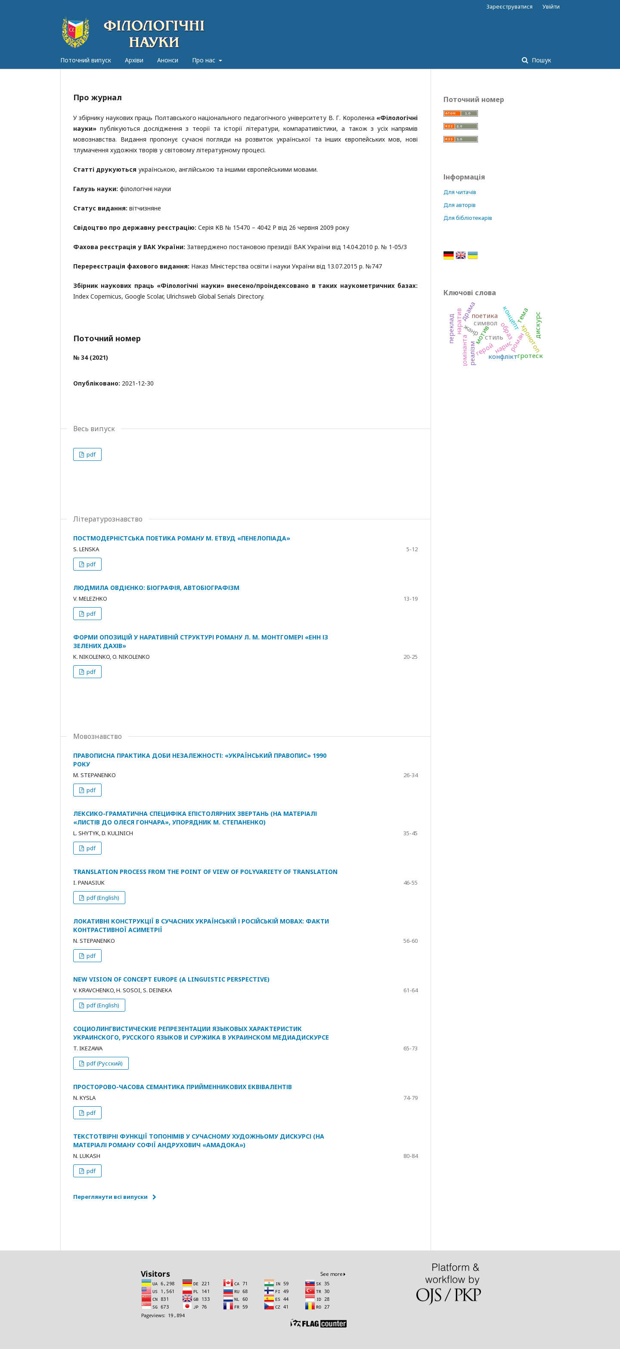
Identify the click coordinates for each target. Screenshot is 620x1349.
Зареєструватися (510, 6)
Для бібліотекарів (467, 218)
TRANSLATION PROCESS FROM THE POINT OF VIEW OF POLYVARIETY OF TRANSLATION (205, 871)
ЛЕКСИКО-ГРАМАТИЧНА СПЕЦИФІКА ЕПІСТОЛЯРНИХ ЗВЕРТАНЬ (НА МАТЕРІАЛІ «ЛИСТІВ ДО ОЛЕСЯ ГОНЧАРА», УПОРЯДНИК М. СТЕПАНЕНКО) (195, 817)
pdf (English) (102, 897)
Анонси (167, 60)
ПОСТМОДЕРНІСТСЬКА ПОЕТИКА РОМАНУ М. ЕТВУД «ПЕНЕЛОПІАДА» (181, 538)
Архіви (134, 60)
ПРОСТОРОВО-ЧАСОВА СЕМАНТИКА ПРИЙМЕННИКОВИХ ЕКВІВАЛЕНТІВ (182, 1087)
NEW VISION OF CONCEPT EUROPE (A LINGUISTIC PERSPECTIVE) (171, 979)
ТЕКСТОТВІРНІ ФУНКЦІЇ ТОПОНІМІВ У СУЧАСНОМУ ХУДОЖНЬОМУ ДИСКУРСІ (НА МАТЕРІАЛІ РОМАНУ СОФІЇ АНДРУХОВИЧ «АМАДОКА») (198, 1140)
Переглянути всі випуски (110, 1197)
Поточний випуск (85, 60)
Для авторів (459, 205)
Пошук (540, 60)
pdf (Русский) (104, 1063)
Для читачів (459, 192)
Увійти (551, 6)
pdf (90, 454)
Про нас (204, 60)
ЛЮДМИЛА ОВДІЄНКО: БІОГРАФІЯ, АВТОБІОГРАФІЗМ (156, 587)
